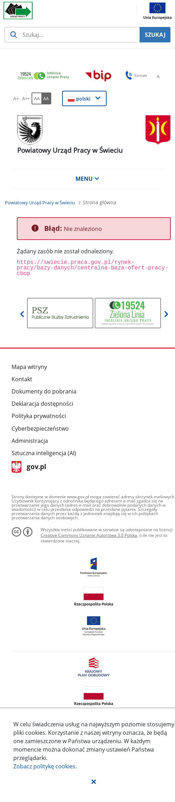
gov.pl (29, 467)
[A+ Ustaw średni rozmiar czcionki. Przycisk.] (16, 98)
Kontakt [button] (135, 75)
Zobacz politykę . (45, 766)
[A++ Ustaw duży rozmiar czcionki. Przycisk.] (26, 98)
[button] (93, 781)
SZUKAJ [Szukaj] (155, 35)
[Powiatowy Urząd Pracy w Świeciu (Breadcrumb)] (40, 202)
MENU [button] (87, 179)
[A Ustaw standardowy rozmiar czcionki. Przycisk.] (158, 76)
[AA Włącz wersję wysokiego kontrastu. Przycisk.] (46, 98)
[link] (45, 76)
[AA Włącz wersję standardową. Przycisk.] (36, 98)
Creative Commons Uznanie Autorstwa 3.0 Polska (89, 535)
